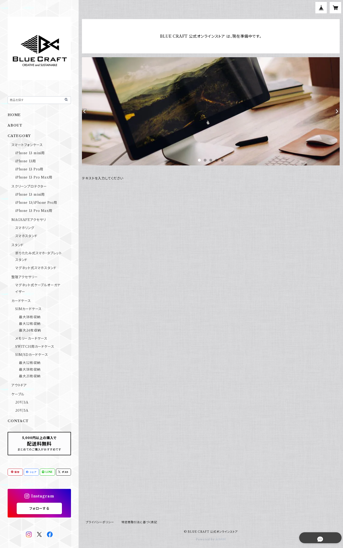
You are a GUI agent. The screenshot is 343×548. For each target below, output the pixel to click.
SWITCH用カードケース (34, 346)
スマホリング (24, 228)
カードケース (21, 301)
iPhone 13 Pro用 (29, 169)
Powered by (211, 539)
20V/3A (21, 402)
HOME (14, 115)
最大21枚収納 (29, 376)
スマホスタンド (26, 236)
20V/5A (21, 410)
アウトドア (19, 385)
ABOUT (15, 125)
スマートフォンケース (27, 145)
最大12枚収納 (29, 324)
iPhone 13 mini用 (30, 153)
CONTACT (18, 421)
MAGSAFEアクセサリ (28, 220)
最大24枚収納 (30, 330)
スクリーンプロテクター (29, 186)
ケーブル (17, 394)
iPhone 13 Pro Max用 (33, 177)
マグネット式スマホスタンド (35, 268)
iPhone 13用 (25, 161)
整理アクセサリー (24, 277)
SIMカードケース (28, 309)
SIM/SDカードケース (31, 355)
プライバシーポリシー (100, 522)
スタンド (17, 245)
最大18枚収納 (29, 317)
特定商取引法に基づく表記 (139, 522)
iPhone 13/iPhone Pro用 (36, 202)
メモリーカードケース (31, 338)
